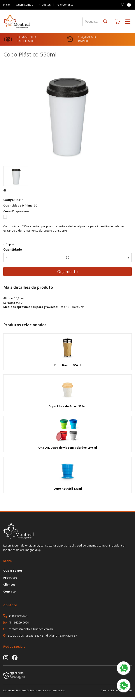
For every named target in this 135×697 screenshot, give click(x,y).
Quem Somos (24, 5)
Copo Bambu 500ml (67, 365)
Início (6, 5)
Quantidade (12, 249)
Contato (9, 591)
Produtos (45, 5)
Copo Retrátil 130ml (67, 488)
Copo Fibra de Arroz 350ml (67, 406)
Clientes (9, 584)
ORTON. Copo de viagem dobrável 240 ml (67, 447)
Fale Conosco (65, 5)
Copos (10, 244)
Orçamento (67, 271)
